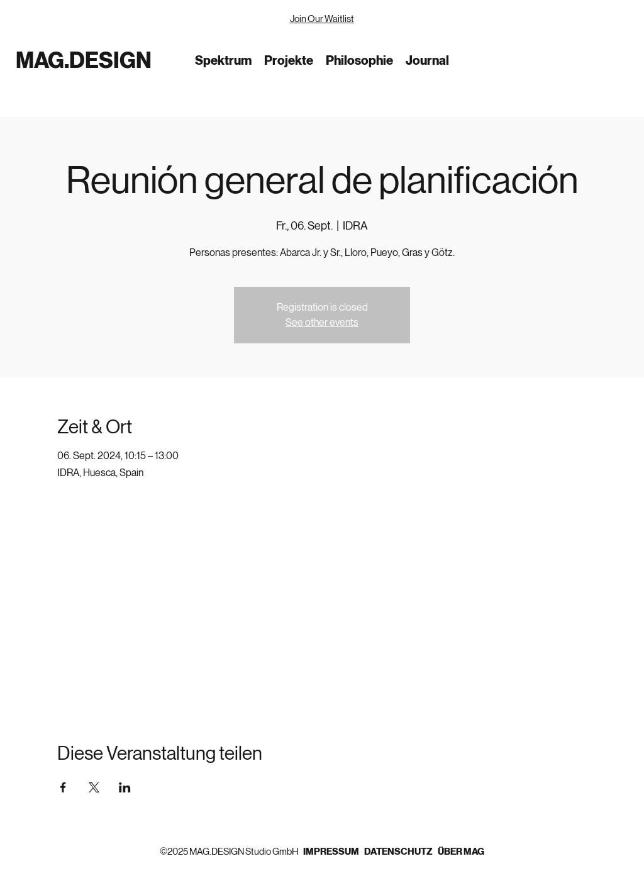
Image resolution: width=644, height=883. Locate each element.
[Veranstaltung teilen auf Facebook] (63, 787)
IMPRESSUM (333, 851)
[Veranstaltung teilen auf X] (94, 787)
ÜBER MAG (461, 851)
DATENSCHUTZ (398, 851)
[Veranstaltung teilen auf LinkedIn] (125, 787)
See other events (322, 322)
